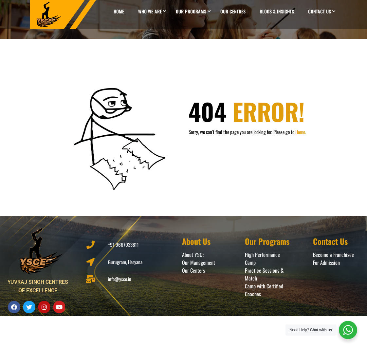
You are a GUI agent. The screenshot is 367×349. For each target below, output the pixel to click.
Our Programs (191, 11)
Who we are (150, 11)
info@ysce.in (119, 278)
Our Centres (233, 11)
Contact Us (319, 11)
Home (119, 11)
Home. (300, 131)
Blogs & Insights (277, 11)
